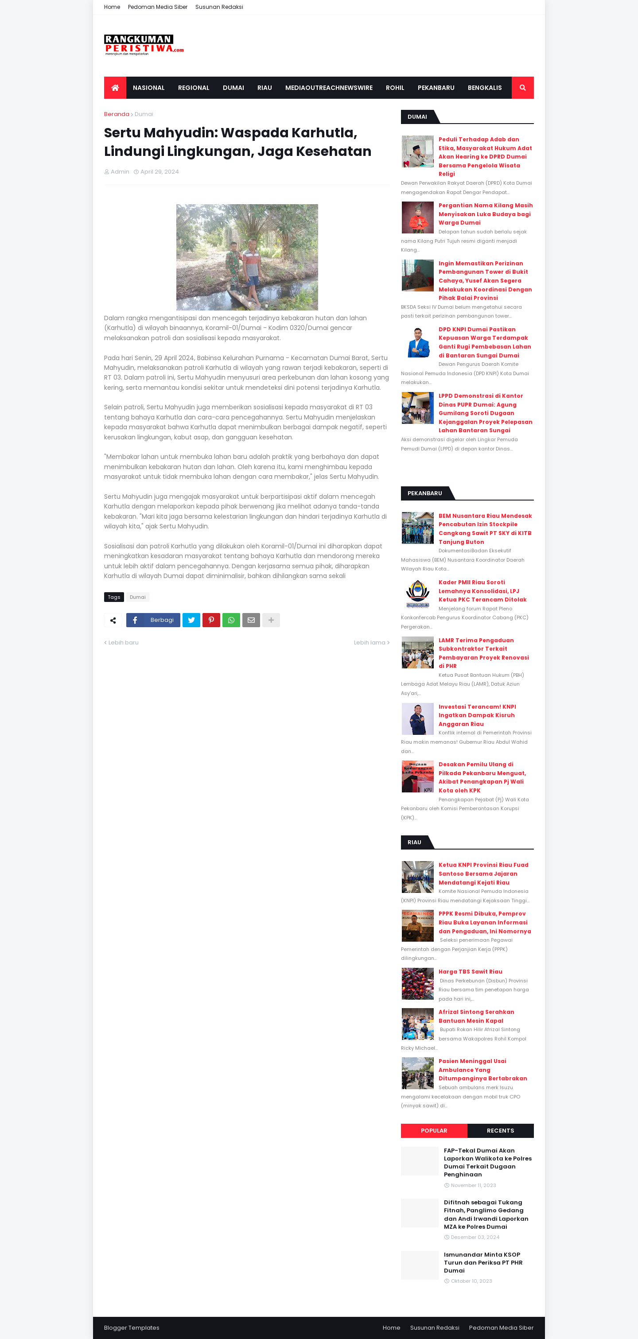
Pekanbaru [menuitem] (436, 87)
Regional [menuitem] (194, 87)
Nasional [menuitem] (149, 87)
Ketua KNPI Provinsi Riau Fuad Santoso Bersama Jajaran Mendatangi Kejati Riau (484, 873)
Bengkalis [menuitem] (485, 87)
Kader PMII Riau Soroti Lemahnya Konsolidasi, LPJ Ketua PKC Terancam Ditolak (483, 590)
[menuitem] (115, 88)
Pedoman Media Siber (157, 7)
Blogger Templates (132, 1327)
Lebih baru (124, 642)
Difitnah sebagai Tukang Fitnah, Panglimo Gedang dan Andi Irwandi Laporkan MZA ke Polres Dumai (486, 1215)
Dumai (144, 114)
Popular (434, 1130)
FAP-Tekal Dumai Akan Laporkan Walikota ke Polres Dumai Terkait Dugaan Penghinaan (488, 1163)
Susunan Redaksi (219, 7)
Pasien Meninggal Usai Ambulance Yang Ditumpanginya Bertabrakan (483, 1069)
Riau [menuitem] (264, 87)
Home (112, 7)
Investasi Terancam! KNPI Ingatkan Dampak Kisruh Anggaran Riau (477, 715)
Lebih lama (369, 642)
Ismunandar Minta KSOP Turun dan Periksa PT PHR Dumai (483, 1263)
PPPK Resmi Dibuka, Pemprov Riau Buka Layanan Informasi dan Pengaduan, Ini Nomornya (485, 922)
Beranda (116, 114)
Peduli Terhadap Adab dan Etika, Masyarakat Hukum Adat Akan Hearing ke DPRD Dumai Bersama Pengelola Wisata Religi (485, 157)
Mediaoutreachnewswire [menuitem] (329, 87)
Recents (500, 1130)
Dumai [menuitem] (233, 87)
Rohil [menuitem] (395, 87)
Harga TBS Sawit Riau (470, 971)
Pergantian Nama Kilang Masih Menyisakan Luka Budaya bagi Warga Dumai (486, 214)
